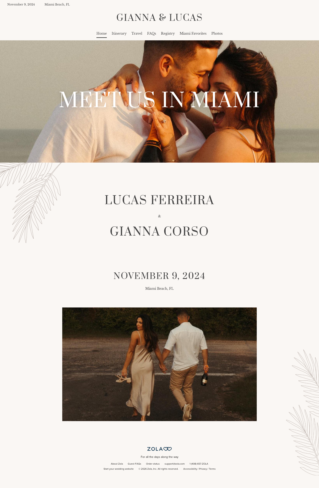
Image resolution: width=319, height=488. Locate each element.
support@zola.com (175, 464)
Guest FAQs (134, 464)
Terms (212, 469)
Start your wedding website (119, 469)
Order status (153, 464)
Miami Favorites (193, 33)
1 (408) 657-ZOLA (199, 464)
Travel (136, 33)
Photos (217, 33)
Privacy (203, 469)
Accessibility (190, 469)
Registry (168, 33)
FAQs (151, 33)
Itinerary (119, 33)
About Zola (117, 464)
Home (101, 33)
